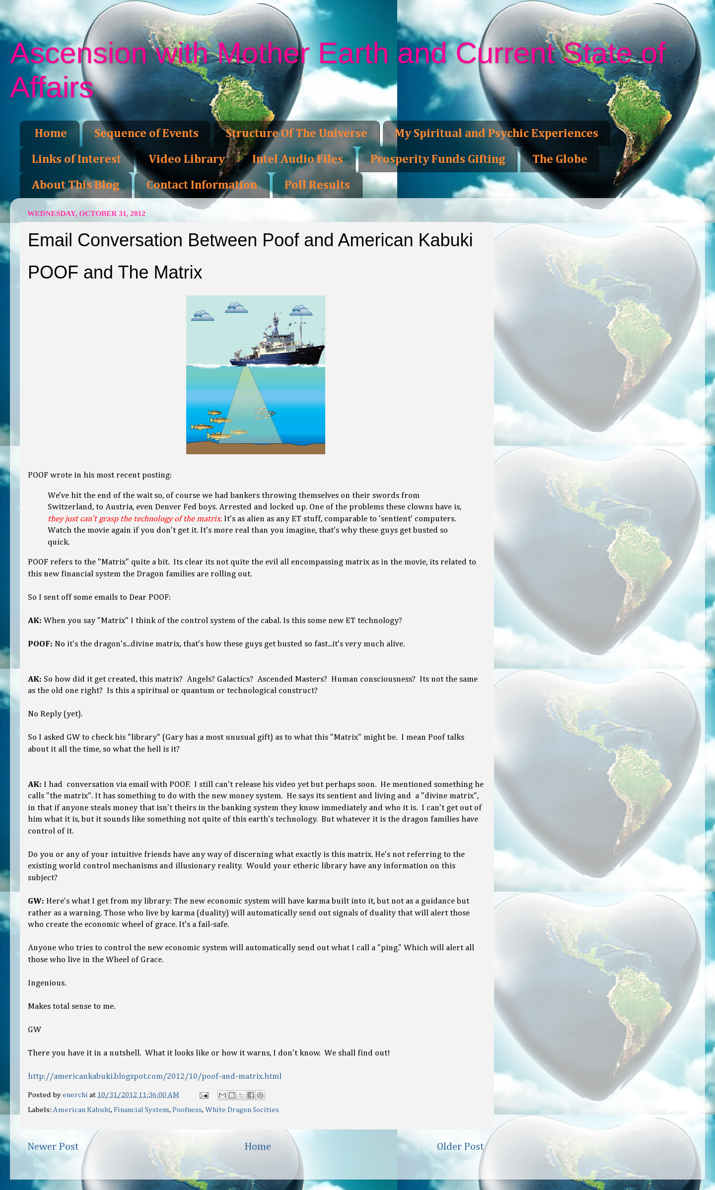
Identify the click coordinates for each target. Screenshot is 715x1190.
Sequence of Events (146, 134)
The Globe (559, 159)
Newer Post (53, 1146)
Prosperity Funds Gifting (437, 159)
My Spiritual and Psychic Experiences (496, 134)
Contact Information (201, 185)
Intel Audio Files (297, 159)
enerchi (76, 1095)
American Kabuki (82, 1110)
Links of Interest (76, 159)
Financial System (141, 1110)
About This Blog (75, 185)
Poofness (187, 1110)
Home (51, 134)
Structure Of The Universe (296, 134)
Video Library (186, 159)
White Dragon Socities (242, 1110)
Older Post (460, 1146)
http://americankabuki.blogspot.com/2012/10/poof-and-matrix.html (155, 1076)
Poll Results (317, 185)
